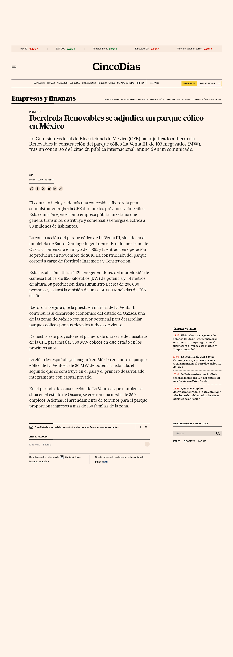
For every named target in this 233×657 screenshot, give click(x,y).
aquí (105, 461)
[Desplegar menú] (14, 66)
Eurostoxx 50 (142, 48)
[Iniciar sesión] (210, 83)
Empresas (34, 444)
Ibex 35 (23, 48)
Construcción (156, 99)
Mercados (62, 83)
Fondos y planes (106, 83)
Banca (108, 99)
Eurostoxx (189, 441)
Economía (75, 83)
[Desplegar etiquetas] (147, 444)
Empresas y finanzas (44, 83)
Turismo (197, 99)
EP (31, 174)
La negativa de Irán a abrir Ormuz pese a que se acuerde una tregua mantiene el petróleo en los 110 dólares (197, 362)
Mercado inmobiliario (178, 99)
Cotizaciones (89, 83)
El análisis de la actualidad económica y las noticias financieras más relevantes (76, 427)
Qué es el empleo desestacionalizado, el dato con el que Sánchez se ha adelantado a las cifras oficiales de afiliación (197, 394)
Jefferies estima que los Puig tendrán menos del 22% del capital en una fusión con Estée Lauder (196, 378)
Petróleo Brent (100, 48)
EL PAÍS (153, 81)
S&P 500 (60, 48)
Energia (142, 99)
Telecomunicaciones (124, 99)
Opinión (140, 83)
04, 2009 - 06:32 (41, 180)
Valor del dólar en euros (189, 48)
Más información (39, 461)
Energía (47, 444)
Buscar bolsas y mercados (190, 423)
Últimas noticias (125, 83)
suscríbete (189, 83)
